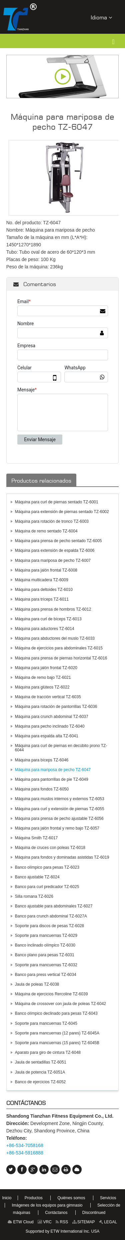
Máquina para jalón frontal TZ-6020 (46, 667)
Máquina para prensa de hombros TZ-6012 (53, 609)
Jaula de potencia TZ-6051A (40, 1072)
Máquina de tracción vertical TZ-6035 (48, 697)
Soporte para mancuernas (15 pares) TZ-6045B (57, 1042)
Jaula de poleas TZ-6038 (37, 984)
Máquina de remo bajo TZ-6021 (43, 677)
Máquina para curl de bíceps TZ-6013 (48, 619)
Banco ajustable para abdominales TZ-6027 (54, 906)
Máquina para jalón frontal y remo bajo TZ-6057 (57, 828)
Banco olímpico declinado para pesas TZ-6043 (56, 1013)
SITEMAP (83, 1222)
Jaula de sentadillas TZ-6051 (40, 1062)
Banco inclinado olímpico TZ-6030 (45, 945)
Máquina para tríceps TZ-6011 (42, 599)
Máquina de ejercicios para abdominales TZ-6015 (59, 648)
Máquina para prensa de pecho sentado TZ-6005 (58, 540)
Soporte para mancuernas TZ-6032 (46, 965)
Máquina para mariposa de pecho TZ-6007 (53, 560)
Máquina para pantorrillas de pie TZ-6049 (51, 779)
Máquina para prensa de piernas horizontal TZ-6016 (61, 658)
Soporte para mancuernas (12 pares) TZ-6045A (57, 1033)
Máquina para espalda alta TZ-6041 (46, 736)
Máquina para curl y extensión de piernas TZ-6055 (59, 809)
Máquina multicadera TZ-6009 (41, 580)
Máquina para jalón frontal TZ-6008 (46, 570)
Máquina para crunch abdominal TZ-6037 (51, 716)
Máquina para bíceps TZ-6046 (42, 760)
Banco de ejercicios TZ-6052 (40, 1082)
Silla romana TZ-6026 (34, 896)
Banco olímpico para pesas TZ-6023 (47, 867)
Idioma (101, 17)
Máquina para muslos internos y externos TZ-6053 (59, 798)
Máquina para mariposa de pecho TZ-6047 (53, 769)
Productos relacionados (41, 480)
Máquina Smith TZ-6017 (36, 838)
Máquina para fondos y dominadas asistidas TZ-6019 (62, 857)
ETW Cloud (21, 1222)
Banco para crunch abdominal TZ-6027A (51, 916)
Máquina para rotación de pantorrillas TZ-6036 (56, 706)
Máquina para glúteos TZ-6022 (42, 687)
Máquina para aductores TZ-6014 (44, 628)
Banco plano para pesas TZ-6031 (44, 955)
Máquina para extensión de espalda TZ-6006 (55, 550)
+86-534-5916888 (24, 1152)
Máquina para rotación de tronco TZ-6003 (52, 521)
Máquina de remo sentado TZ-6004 (46, 531)
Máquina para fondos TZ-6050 (42, 789)
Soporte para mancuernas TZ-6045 (46, 1023)
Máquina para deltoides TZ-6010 (44, 589)
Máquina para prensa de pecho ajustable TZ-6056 (59, 818)
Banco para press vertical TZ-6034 (45, 974)
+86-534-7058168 (24, 1145)
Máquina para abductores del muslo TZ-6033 (55, 638)
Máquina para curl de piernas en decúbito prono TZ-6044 (61, 747)
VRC (45, 1222)
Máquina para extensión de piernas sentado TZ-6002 (62, 511)
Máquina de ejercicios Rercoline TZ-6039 (51, 994)
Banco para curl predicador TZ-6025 (47, 886)
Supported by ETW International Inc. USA (62, 1231)
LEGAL (108, 1222)
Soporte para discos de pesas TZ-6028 (49, 925)
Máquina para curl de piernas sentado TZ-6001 (56, 502)
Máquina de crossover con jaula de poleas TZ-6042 (60, 1003)
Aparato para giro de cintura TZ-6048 (48, 1052)
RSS (62, 1222)
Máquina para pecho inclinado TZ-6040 (50, 726)
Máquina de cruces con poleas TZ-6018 (50, 847)
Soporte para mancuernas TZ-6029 (46, 935)
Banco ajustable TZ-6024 (37, 877)
